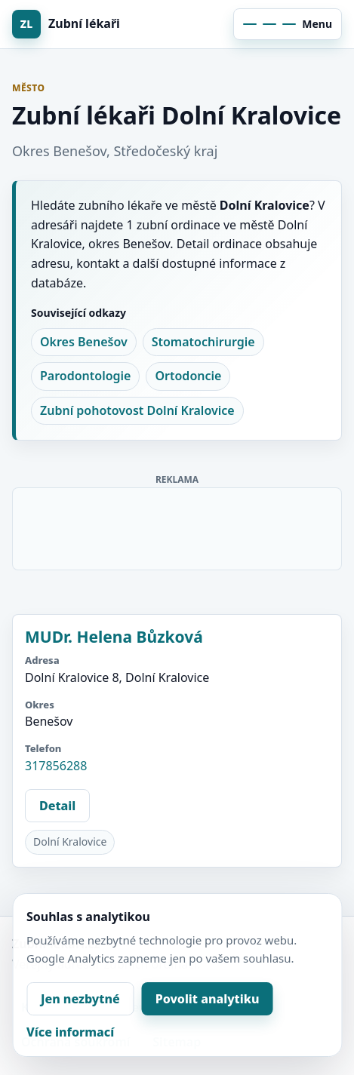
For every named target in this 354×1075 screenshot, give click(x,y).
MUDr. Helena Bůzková (114, 636)
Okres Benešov (84, 341)
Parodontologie (85, 375)
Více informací (70, 1032)
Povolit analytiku (207, 999)
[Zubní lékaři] (92, 24)
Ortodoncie (188, 375)
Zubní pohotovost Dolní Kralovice (137, 410)
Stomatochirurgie (203, 341)
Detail (57, 805)
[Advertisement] (178, 526)
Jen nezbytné (80, 999)
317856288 (56, 765)
